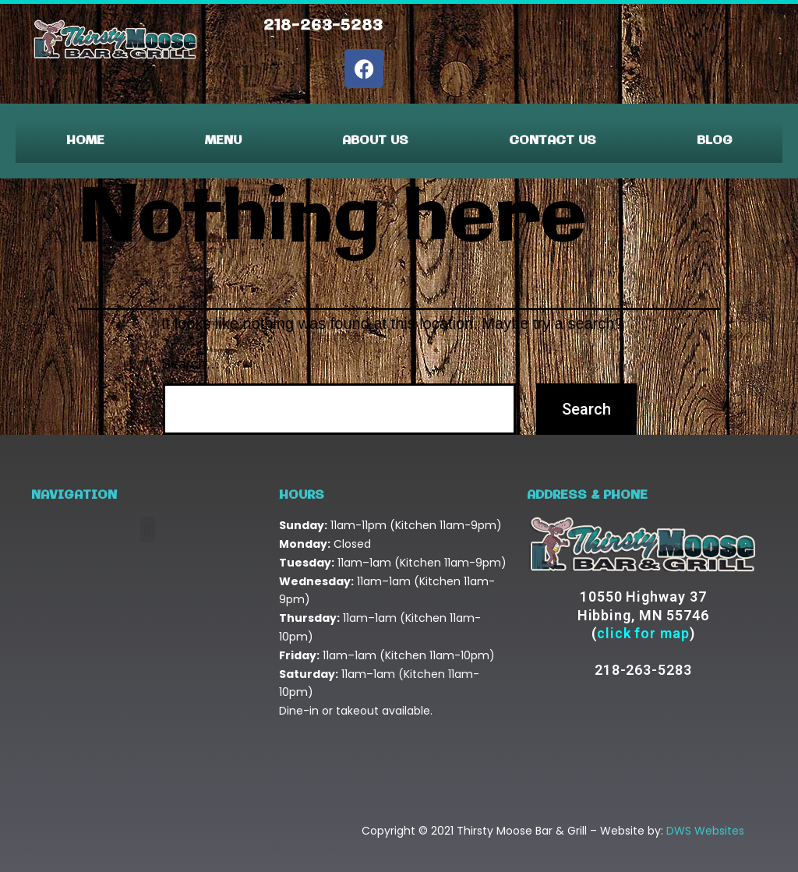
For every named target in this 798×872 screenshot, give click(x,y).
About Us (375, 140)
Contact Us (552, 140)
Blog (715, 140)
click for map (643, 633)
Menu (223, 140)
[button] (147, 529)
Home (85, 140)
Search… (190, 364)
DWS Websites (705, 830)
